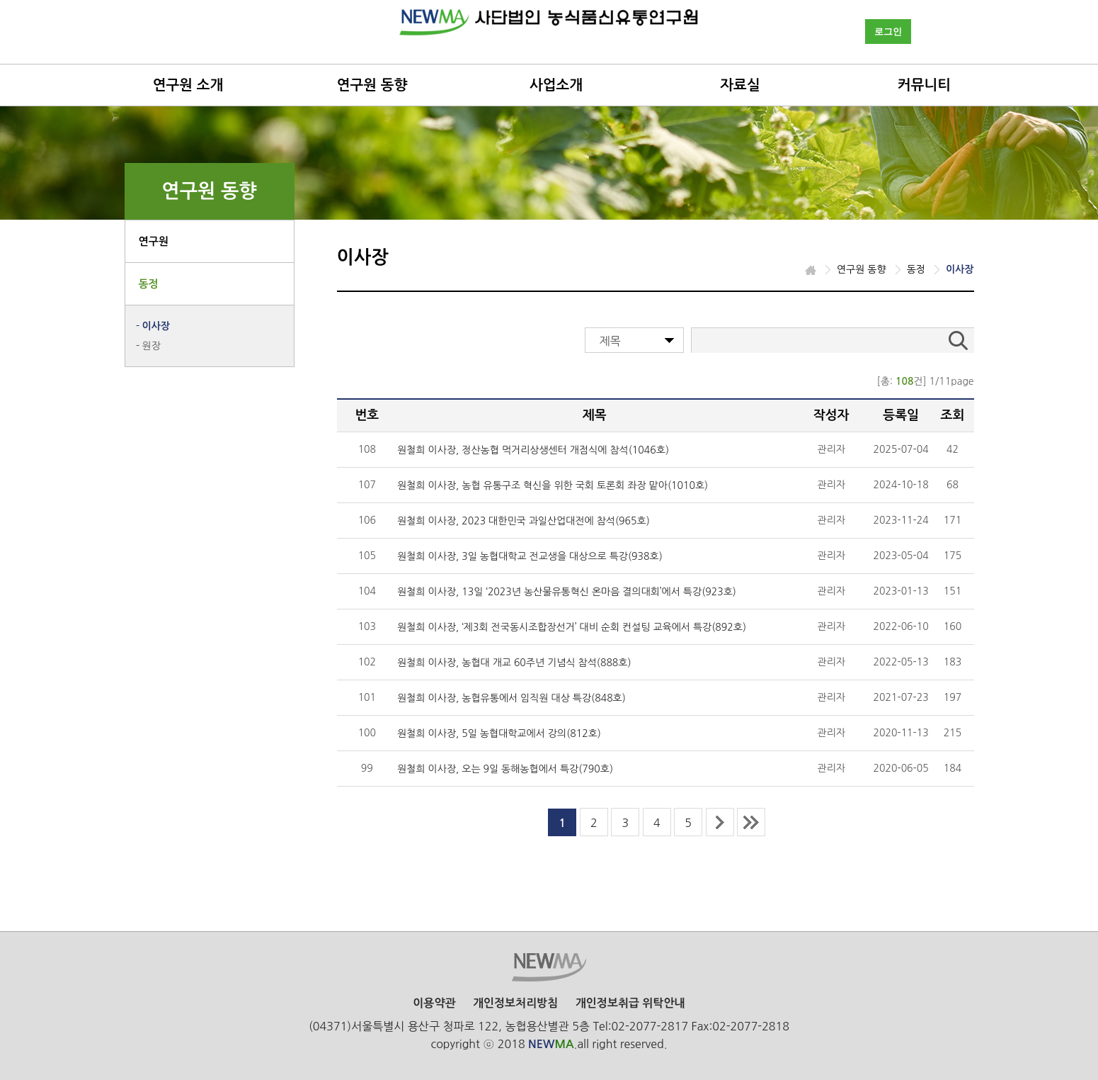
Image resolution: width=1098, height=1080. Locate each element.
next (720, 822)
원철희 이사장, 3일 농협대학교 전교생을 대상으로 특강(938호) (530, 556)
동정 (149, 284)
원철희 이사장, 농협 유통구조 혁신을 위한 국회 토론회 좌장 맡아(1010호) (552, 485)
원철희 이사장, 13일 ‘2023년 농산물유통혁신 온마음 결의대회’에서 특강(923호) (566, 592)
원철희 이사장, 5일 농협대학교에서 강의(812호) (499, 733)
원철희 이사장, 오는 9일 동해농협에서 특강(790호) (505, 769)
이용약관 (434, 1003)
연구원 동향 (372, 85)
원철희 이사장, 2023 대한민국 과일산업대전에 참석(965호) (523, 521)
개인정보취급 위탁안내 (630, 1003)
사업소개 (556, 85)
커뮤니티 (924, 85)
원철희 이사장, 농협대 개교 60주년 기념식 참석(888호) (514, 663)
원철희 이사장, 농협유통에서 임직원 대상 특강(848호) (511, 698)
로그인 (888, 31)
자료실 (740, 85)
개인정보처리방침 (515, 1003)
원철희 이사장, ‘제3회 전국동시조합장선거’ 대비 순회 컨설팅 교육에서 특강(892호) (571, 627)
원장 (151, 346)
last (751, 822)
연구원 (153, 241)
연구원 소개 (188, 85)
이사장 (156, 326)
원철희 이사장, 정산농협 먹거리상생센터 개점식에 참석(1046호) (533, 450)
